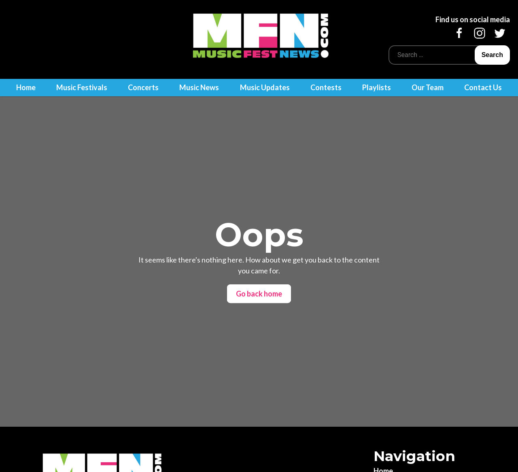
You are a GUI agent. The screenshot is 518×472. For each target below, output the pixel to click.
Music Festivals (81, 87)
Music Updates (265, 87)
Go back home (259, 293)
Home (26, 87)
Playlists (376, 87)
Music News (199, 87)
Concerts (143, 87)
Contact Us (483, 87)
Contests (326, 87)
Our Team (428, 87)
